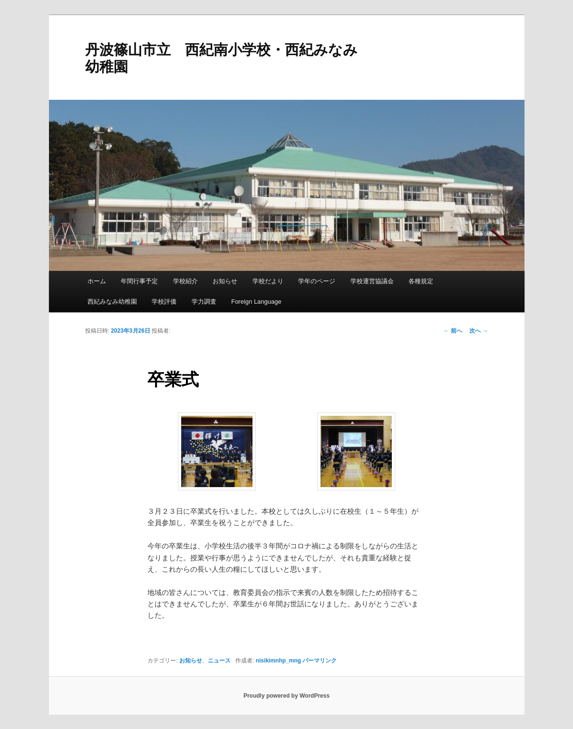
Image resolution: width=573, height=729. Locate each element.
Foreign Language (256, 301)
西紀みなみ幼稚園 (112, 301)
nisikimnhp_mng (278, 660)
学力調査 (204, 301)
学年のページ (316, 281)
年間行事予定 (139, 281)
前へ (453, 330)
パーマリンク (319, 660)
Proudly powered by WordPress (286, 695)
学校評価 (164, 301)
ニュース (219, 660)
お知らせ (225, 281)
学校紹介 (185, 281)
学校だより (268, 281)
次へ (478, 330)
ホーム (96, 281)
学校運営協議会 (372, 281)
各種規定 (420, 281)
